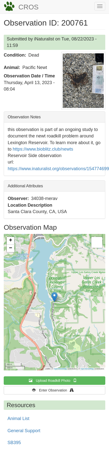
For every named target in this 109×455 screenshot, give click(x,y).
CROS (28, 7)
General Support (23, 430)
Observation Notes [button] (24, 117)
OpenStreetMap (60, 369)
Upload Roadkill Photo (54, 380)
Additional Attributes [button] (25, 186)
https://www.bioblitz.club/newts (43, 149)
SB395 (14, 442)
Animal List (18, 418)
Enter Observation (54, 390)
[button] (83, 80)
